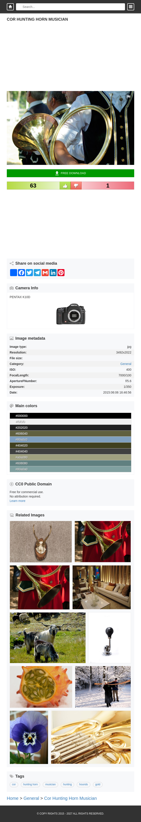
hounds (83, 784)
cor (14, 784)
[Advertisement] (70, 60)
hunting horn (30, 784)
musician (50, 784)
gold (97, 784)
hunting (67, 784)
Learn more (17, 501)
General (125, 364)
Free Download (70, 173)
